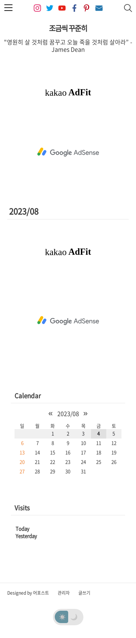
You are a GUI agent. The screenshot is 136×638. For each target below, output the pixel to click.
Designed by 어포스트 (28, 593)
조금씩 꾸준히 (68, 28)
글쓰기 (84, 593)
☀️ (62, 616)
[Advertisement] (68, 152)
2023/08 (68, 413)
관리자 (64, 593)
